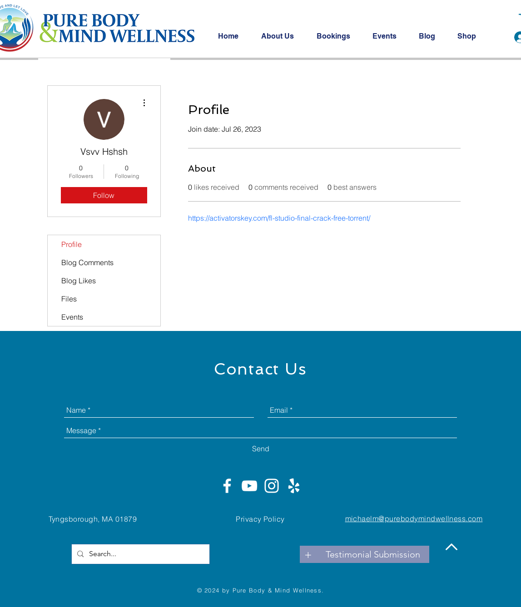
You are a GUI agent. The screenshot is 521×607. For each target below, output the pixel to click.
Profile (71, 244)
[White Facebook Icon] (227, 485)
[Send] (260, 449)
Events (72, 316)
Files (69, 298)
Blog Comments (87, 262)
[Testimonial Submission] (373, 554)
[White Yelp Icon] (293, 485)
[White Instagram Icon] (271, 485)
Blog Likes (78, 280)
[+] (308, 554)
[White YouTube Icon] (249, 485)
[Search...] (139, 554)
